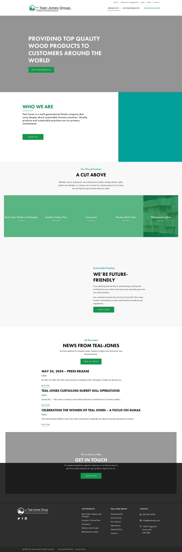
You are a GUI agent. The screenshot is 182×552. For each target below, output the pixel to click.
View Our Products (41, 70)
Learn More (104, 309)
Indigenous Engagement (130, 2)
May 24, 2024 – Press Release (65, 371)
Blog (142, 2)
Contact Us (91, 476)
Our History (116, 522)
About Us (33, 137)
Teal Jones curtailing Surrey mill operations (81, 391)
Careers (157, 2)
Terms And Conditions (65, 549)
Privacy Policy (80, 549)
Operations (115, 525)
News (44, 376)
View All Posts (91, 361)
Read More (46, 386)
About (116, 2)
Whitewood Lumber (90, 532)
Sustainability (131, 8)
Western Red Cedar (90, 528)
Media (149, 2)
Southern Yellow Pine (91, 520)
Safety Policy (116, 529)
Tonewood (86, 524)
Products (113, 8)
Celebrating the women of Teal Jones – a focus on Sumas (91, 410)
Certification (152, 8)
